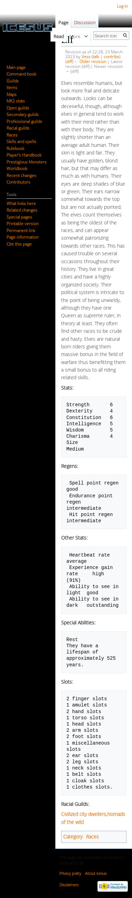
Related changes (22, 210)
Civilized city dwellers (83, 814)
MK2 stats (16, 101)
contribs (111, 56)
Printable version (23, 223)
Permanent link (21, 230)
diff (69, 61)
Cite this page (19, 244)
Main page (16, 67)
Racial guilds (18, 128)
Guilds (13, 81)
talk (96, 56)
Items (12, 87)
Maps (12, 94)
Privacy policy (70, 873)
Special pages (19, 217)
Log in (122, 6)
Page (63, 22)
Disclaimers (68, 884)
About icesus (95, 873)
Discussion (85, 22)
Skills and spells (21, 141)
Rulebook (15, 148)
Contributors (18, 182)
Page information (23, 237)
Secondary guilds (23, 114)
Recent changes (21, 175)
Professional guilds (24, 121)
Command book (21, 74)
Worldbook (17, 168)
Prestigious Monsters (27, 162)
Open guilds (18, 108)
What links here (21, 203)
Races (92, 836)
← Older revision (90, 61)
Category (72, 836)
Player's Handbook (24, 155)
